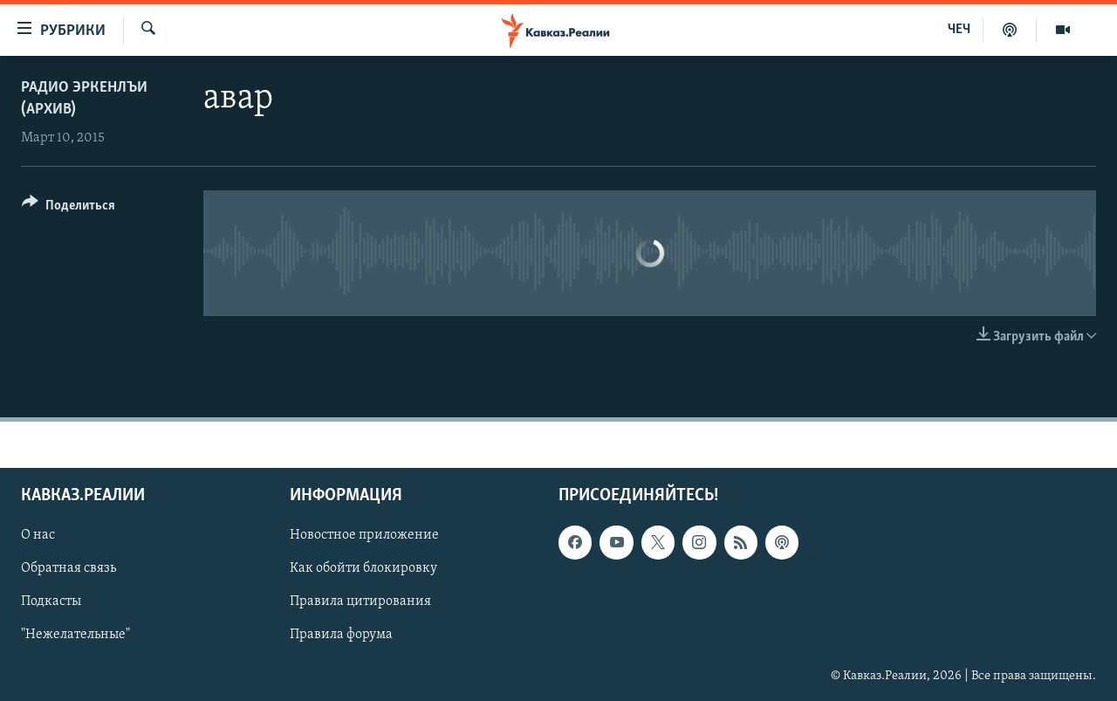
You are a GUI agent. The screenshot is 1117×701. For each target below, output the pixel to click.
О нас (38, 535)
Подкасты (51, 601)
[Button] (68, 208)
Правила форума (341, 635)
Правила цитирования (360, 601)
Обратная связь (68, 568)
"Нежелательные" (75, 635)
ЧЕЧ (959, 30)
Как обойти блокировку (363, 568)
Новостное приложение (364, 535)
